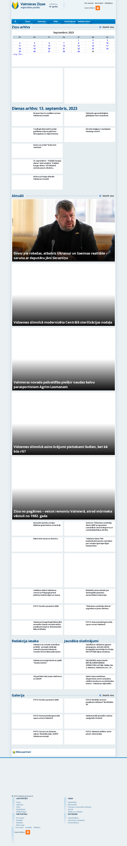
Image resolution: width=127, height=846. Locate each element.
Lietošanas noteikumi (76, 820)
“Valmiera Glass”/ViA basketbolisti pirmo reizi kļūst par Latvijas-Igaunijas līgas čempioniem (99, 542)
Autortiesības (73, 818)
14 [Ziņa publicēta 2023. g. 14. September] (64, 46)
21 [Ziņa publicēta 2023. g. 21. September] (64, 48)
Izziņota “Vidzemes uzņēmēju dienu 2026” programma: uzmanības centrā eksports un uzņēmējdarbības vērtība (99, 526)
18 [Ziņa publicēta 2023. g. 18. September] (20, 48)
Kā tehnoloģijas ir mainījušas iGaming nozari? (98, 130)
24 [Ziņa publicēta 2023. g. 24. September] (107, 48)
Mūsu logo (20, 825)
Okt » (20, 54)
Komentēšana (73, 823)
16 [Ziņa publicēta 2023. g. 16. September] (93, 46)
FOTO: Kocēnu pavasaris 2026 (45, 606)
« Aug (14, 54)
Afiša (56, 21)
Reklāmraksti (84, 21)
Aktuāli (18, 195)
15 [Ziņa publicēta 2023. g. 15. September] (79, 46)
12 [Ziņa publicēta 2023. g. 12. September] (34, 46)
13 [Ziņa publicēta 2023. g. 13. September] (49, 46)
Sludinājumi (70, 21)
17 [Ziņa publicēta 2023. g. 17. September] (107, 46)
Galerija (18, 695)
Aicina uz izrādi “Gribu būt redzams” (44, 146)
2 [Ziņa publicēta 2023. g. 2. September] (92, 40)
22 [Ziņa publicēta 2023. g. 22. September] (79, 48)
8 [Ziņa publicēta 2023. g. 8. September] (78, 43)
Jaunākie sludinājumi (81, 641)
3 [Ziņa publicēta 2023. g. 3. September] (107, 40)
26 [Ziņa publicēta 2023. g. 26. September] (34, 51)
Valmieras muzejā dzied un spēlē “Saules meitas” (47, 661)
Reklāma (109, 3)
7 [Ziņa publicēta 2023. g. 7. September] (63, 43)
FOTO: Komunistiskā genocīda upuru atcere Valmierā (99, 623)
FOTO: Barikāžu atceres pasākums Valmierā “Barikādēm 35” (99, 702)
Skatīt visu (108, 27)
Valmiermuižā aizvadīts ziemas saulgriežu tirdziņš (99, 716)
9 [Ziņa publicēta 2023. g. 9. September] (92, 43)
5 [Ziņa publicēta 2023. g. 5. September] (34, 43)
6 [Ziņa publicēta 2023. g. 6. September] (49, 43)
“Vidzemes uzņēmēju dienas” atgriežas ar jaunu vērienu (98, 607)
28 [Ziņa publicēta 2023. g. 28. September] (64, 51)
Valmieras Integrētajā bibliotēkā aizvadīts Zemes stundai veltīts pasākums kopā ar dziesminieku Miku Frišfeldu (47, 625)
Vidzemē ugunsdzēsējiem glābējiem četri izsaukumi (97, 114)
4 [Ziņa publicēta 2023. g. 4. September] (19, 43)
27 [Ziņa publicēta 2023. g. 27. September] (49, 51)
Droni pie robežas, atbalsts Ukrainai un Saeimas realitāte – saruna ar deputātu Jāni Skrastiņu (60, 255)
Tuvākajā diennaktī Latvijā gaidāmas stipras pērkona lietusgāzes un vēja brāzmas (45, 131)
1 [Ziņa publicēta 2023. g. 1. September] (78, 40)
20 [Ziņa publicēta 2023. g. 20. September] (49, 48)
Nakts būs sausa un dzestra (45, 538)
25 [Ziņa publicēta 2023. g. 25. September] (20, 51)
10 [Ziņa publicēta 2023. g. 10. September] (107, 43)
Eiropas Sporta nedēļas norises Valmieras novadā (46, 114)
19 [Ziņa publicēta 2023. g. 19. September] (34, 48)
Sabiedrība (72, 802)
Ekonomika (72, 804)
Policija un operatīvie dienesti (79, 807)
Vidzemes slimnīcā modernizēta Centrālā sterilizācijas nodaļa (63, 322)
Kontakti (99, 3)
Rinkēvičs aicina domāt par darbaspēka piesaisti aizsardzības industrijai (97, 592)
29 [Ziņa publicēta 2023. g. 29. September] (79, 51)
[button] (98, 13)
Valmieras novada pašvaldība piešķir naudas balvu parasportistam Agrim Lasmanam (54, 384)
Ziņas (27, 21)
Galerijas (42, 21)
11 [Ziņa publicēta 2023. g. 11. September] (20, 46)
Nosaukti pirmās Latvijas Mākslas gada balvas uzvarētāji (46, 523)
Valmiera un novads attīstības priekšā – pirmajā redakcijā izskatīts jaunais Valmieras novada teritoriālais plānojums (46, 648)
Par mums (89, 3)
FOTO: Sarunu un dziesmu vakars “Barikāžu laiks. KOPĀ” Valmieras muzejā (45, 734)
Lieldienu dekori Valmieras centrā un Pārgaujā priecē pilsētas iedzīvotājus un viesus (46, 592)
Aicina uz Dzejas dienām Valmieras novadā (43, 177)
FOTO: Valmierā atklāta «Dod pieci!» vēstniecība (98, 732)
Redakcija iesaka (25, 641)
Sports (70, 809)
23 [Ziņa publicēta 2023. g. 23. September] (93, 48)
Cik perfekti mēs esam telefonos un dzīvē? (47, 677)
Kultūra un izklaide (75, 812)
